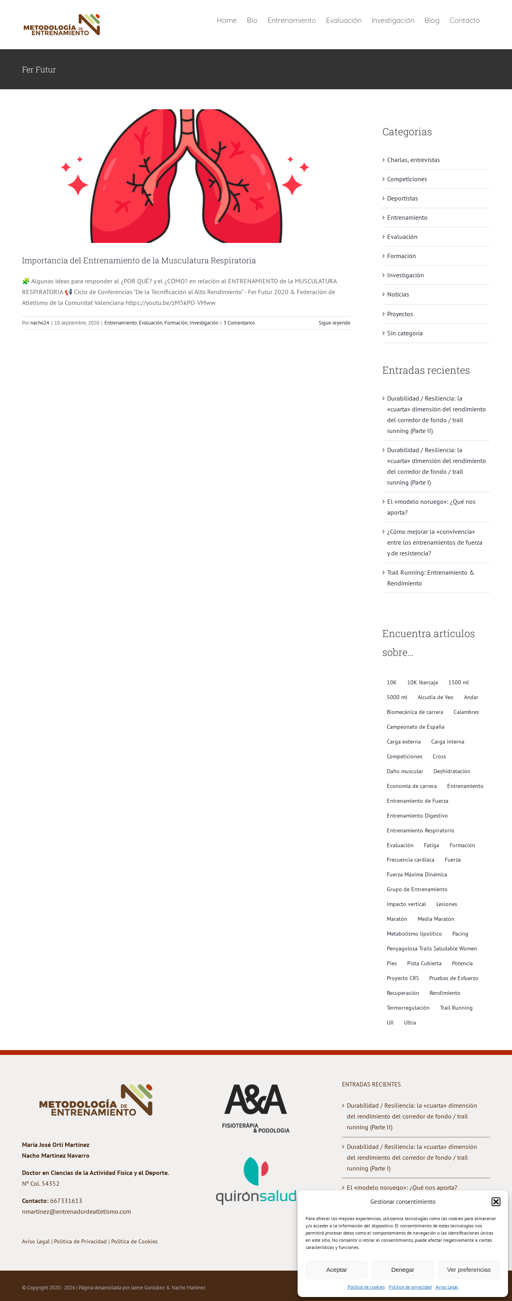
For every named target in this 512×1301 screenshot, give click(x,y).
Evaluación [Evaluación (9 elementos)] (400, 845)
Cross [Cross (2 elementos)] (439, 756)
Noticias (398, 294)
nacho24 (39, 322)
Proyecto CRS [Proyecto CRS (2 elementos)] (403, 978)
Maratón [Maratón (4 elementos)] (397, 918)
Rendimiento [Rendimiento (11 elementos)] (445, 992)
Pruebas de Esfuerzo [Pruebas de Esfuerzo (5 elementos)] (453, 978)
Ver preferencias (469, 1269)
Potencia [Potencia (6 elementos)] (462, 963)
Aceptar (336, 1269)
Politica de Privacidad (81, 1241)
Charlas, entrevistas (413, 160)
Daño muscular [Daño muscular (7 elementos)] (405, 771)
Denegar (402, 1269)
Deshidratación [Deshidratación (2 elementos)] (452, 771)
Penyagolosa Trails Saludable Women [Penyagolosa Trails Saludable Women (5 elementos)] (432, 948)
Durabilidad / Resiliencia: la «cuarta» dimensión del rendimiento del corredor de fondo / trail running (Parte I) (412, 1157)
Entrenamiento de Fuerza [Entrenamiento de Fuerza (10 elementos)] (417, 800)
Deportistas (402, 198)
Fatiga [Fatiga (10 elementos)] (431, 845)
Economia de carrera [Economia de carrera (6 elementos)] (412, 786)
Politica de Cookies (134, 1241)
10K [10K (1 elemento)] (392, 682)
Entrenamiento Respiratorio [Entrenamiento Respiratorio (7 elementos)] (420, 830)
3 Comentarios (239, 322)
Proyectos (400, 314)
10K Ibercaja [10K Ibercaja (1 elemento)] (422, 682)
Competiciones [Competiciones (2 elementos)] (404, 756)
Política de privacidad (410, 1287)
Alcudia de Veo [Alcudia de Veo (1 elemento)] (436, 697)
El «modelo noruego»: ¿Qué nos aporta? (402, 1187)
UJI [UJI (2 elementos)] (390, 1022)
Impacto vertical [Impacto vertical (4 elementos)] (406, 904)
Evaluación (150, 322)
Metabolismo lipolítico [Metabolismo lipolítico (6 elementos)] (414, 933)
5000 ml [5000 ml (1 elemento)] (397, 697)
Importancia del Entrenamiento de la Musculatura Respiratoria (139, 260)
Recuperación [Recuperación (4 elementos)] (403, 992)
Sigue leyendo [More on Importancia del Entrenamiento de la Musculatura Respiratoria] (334, 322)
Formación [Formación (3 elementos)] (462, 845)
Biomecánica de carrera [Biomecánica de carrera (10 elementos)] (415, 712)
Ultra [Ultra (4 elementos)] (410, 1022)
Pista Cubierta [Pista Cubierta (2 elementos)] (424, 963)
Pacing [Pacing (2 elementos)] (460, 933)
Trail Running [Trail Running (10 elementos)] (456, 1007)
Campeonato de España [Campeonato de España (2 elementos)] (415, 726)
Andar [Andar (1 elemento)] (471, 697)
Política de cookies (366, 1287)
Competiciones (407, 179)
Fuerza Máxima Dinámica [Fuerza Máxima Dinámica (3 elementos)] (417, 874)
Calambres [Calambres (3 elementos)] (466, 712)
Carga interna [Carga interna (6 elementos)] (447, 741)
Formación (176, 322)
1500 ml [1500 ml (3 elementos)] (458, 682)
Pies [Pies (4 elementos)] (392, 963)
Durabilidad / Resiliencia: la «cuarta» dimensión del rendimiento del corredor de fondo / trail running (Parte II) (412, 1116)
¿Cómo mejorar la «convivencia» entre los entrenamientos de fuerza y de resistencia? (434, 542)
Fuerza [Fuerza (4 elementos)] (453, 859)
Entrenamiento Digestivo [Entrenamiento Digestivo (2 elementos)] (417, 815)
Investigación (204, 322)
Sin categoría (405, 333)
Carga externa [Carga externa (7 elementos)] (404, 741)
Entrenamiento (120, 322)
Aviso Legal (447, 1287)
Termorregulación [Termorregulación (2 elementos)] (408, 1007)
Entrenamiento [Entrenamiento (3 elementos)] (465, 786)
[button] (496, 1202)
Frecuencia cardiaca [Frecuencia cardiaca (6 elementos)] (410, 859)
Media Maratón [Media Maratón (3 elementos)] (436, 918)
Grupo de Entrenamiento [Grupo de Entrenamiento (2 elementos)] (417, 889)
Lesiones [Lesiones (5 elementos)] (446, 904)
